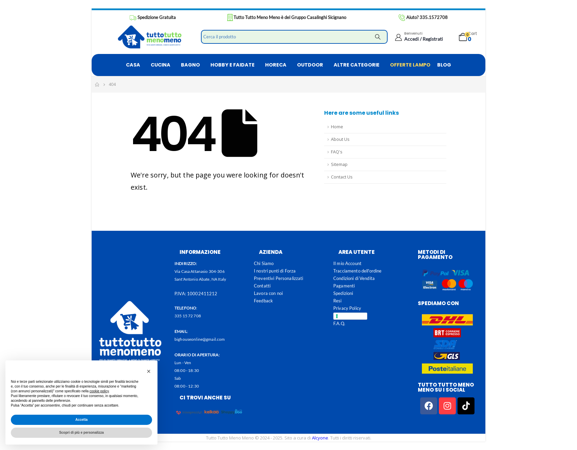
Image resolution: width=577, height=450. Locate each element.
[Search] (378, 37)
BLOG (444, 64)
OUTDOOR (310, 64)
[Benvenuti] (418, 36)
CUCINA (160, 64)
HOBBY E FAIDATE (232, 64)
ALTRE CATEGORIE (356, 64)
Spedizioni (343, 293)
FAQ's (336, 152)
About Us (340, 139)
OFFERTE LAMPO (410, 64)
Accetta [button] (81, 419)
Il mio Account (347, 263)
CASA (133, 64)
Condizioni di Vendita (354, 278)
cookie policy (99, 391)
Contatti (262, 285)
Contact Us (342, 177)
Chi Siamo (264, 263)
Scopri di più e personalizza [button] (81, 432)
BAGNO (190, 64)
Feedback (263, 300)
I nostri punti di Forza (275, 271)
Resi (337, 300)
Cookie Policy (352, 316)
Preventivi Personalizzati (278, 278)
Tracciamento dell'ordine (357, 271)
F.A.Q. (339, 323)
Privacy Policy (347, 308)
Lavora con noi (268, 293)
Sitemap (339, 164)
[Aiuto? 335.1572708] (423, 18)
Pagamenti (344, 285)
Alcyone (320, 438)
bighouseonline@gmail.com (199, 339)
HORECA (275, 64)
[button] (148, 371)
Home (337, 127)
